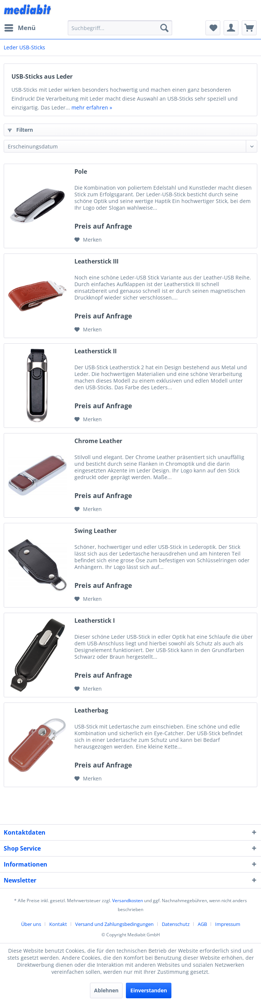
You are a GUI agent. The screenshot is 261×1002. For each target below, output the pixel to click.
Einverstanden (148, 990)
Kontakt (58, 924)
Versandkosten (127, 900)
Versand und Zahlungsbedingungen (114, 924)
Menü (20, 27)
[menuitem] (19, 27)
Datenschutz (176, 924)
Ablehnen (106, 990)
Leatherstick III (96, 261)
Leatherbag (91, 710)
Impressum (227, 924)
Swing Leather (95, 531)
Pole (80, 172)
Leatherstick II (95, 351)
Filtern (20, 129)
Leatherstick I (94, 621)
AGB (202, 924)
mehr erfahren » (91, 107)
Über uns (31, 924)
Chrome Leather (98, 441)
